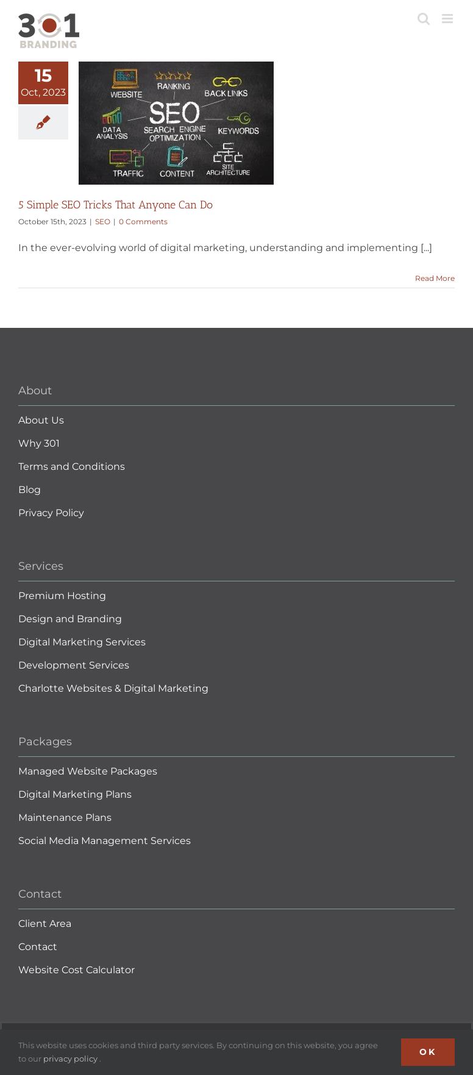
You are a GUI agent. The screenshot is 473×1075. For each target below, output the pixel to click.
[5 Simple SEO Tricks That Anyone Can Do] (176, 123)
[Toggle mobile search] (424, 18)
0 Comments (143, 221)
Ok (427, 1051)
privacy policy (71, 1058)
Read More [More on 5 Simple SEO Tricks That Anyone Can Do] (435, 278)
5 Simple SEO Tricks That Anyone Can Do (115, 204)
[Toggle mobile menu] (448, 18)
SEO (102, 221)
